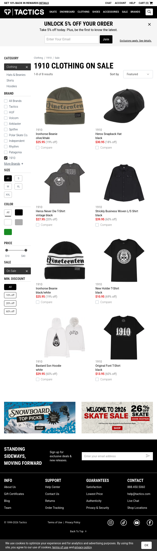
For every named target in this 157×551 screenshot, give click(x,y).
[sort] (138, 74)
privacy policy (83, 547)
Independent (17, 140)
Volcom (14, 118)
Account (120, 3)
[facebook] (150, 523)
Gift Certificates (14, 494)
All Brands (15, 101)
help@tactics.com (138, 494)
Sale (125, 11)
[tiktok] (124, 523)
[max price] (26, 256)
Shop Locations (137, 507)
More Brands (14, 163)
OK (146, 545)
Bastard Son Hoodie (64, 343)
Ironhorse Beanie (64, 112)
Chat (108, 3)
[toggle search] (149, 12)
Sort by (114, 74)
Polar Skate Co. (18, 135)
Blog (7, 500)
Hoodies (12, 86)
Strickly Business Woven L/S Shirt (124, 189)
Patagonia (15, 152)
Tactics (24, 12)
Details (44, 3)
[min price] (10, 256)
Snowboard (67, 11)
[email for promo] (72, 39)
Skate (53, 11)
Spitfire (13, 129)
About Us (10, 487)
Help (132, 3)
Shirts (10, 80)
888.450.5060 (136, 487)
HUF (12, 112)
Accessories (111, 11)
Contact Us (52, 494)
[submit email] (148, 455)
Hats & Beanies (16, 74)
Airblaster (15, 123)
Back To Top (78, 531)
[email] (117, 456)
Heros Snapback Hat (124, 112)
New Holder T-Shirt (124, 266)
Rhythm (14, 146)
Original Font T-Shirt (124, 343)
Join (106, 39)
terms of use (60, 547)
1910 (9, 158)
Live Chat (133, 500)
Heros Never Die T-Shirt (64, 189)
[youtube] (137, 523)
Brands (135, 11)
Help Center (52, 487)
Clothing (84, 11)
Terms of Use (55, 522)
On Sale (17, 270)
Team (7, 507)
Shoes (96, 11)
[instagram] (111, 523)
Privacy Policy (72, 522)
